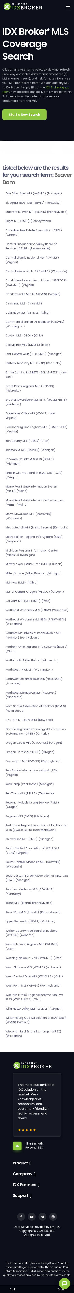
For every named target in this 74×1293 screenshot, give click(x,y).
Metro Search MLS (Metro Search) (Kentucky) (37, 527)
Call (12, 1289)
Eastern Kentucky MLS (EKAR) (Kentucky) (34, 363)
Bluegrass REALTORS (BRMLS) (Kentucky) (33, 203)
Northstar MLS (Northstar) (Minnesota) (32, 660)
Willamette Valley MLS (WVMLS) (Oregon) (34, 1009)
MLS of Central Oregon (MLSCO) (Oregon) (35, 592)
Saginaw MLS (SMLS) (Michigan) (27, 816)
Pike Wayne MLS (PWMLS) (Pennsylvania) (34, 761)
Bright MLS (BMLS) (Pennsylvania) (28, 221)
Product (20, 1163)
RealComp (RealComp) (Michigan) (30, 784)
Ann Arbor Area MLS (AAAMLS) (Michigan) (34, 193)
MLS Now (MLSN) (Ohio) (22, 582)
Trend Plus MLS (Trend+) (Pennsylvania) (33, 912)
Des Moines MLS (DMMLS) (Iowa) (28, 345)
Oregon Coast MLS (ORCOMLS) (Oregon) (34, 743)
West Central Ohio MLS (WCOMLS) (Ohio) (34, 976)
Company (22, 1174)
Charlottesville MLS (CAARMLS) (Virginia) (33, 294)
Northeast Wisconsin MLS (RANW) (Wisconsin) (37, 610)
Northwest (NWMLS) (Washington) (29, 670)
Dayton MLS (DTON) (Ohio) (24, 335)
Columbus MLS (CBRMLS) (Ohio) (28, 313)
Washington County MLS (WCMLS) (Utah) (34, 958)
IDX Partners (24, 1184)
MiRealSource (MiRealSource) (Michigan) (34, 573)
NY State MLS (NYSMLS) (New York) (29, 720)
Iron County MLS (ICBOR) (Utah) (28, 441)
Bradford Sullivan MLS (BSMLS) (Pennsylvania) (37, 212)
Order (62, 1289)
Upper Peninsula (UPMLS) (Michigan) (30, 921)
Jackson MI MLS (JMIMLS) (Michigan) (30, 450)
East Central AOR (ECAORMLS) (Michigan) (34, 354)
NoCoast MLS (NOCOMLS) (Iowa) (28, 601)
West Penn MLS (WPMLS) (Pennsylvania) (33, 986)
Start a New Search (24, 114)
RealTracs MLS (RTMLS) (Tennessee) (31, 793)
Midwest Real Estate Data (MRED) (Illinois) (34, 564)
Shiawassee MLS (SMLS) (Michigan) (30, 839)
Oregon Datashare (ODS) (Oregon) (30, 752)
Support (20, 1195)
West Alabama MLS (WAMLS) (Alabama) (33, 967)
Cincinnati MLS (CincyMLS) (24, 303)
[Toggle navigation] (68, 6)
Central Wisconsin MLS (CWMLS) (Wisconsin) (36, 271)
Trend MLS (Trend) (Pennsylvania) (29, 903)
